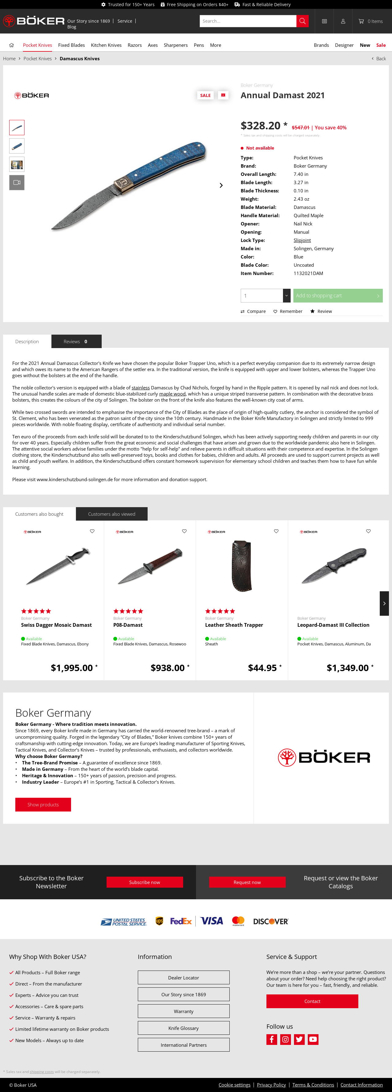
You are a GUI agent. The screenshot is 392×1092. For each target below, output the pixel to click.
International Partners (184, 1045)
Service (125, 21)
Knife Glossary (183, 1028)
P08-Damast (128, 625)
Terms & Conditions (313, 1085)
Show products (43, 804)
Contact (312, 1001)
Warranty (184, 1011)
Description (27, 341)
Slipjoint (302, 240)
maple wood (172, 394)
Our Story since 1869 (88, 21)
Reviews (76, 341)
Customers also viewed (111, 514)
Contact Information (362, 1085)
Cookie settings (235, 1085)
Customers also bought (39, 514)
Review (321, 311)
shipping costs (272, 135)
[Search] (302, 21)
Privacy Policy (271, 1085)
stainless (141, 387)
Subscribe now (144, 882)
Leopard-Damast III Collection (333, 625)
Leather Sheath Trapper (234, 625)
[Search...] (254, 21)
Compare (253, 311)
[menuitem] (88, 21)
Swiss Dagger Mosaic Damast (56, 625)
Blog (71, 27)
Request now (247, 882)
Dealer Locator (183, 978)
